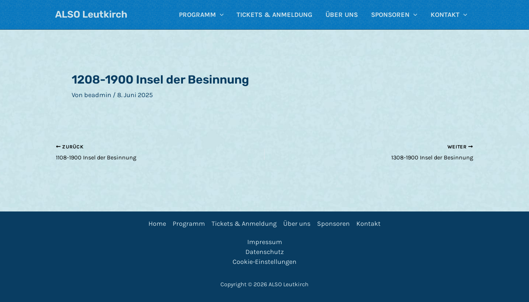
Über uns (341, 15)
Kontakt (449, 14)
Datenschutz (264, 252)
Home (157, 224)
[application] (220, 14)
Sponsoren (394, 14)
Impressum (264, 242)
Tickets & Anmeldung (274, 15)
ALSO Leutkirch (91, 14)
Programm (201, 14)
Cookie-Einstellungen (264, 262)
